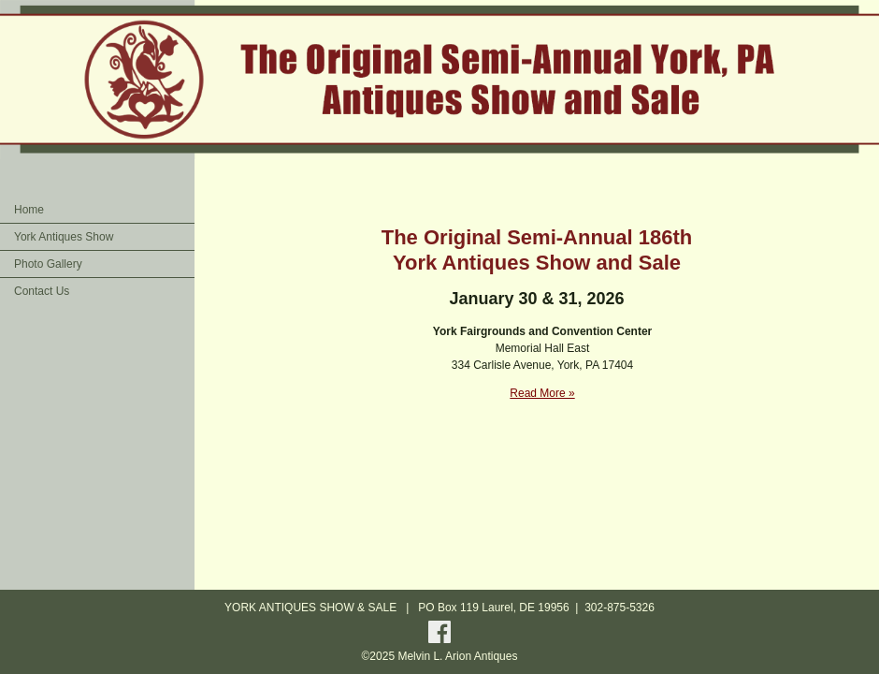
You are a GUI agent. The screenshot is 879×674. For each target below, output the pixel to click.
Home (29, 209)
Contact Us (41, 291)
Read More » (542, 393)
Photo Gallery (48, 264)
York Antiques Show (63, 236)
